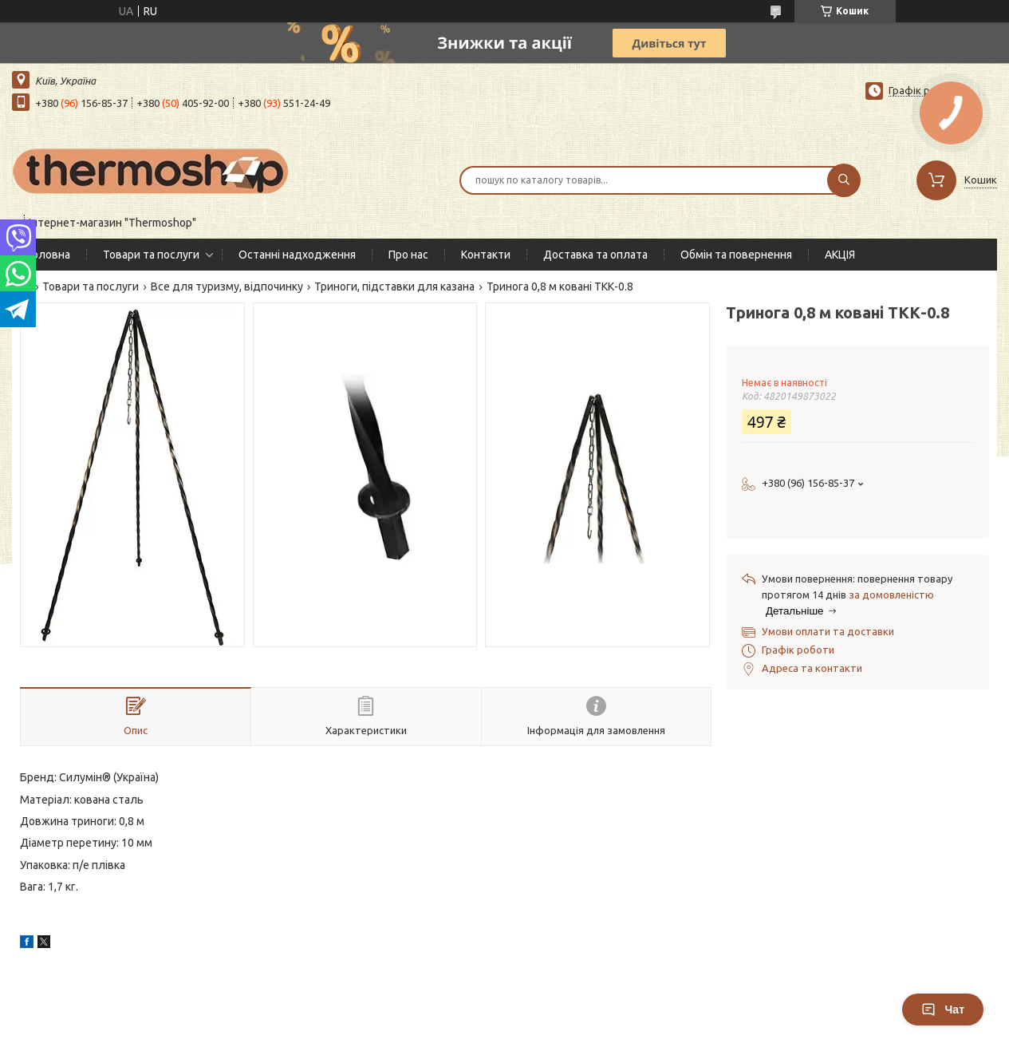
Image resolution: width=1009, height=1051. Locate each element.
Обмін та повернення (736, 254)
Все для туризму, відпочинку (227, 286)
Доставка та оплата (595, 254)
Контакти (485, 254)
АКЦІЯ (840, 254)
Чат (942, 1009)
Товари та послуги (151, 254)
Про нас (408, 254)
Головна (49, 254)
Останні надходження (297, 254)
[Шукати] (844, 180)
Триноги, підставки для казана (394, 286)
